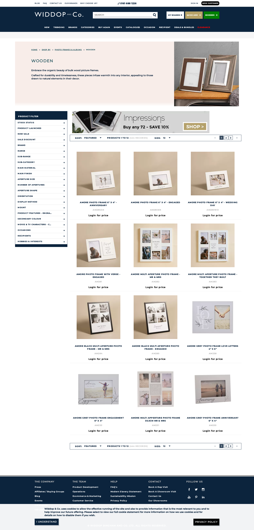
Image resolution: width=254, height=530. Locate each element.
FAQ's (113, 487)
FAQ (45, 3)
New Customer (210, 3)
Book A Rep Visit (158, 487)
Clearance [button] (203, 27)
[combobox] (92, 138)
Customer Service (83, 500)
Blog (37, 3)
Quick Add (194, 15)
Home (34, 50)
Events (118, 27)
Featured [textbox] (90, 138)
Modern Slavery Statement (125, 491)
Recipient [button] (164, 27)
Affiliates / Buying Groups (49, 491)
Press (38, 487)
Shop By (46, 50)
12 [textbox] (164, 138)
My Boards (174, 15)
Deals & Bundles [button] (184, 27)
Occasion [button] (149, 27)
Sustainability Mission (123, 496)
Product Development (85, 487)
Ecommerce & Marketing (87, 496)
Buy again (104, 27)
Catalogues (133, 27)
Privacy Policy (118, 500)
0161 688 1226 (127, 3)
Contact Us (56, 3)
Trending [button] (58, 27)
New (47, 27)
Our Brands (71, 3)
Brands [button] (72, 27)
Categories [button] (87, 27)
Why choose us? (89, 3)
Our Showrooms (157, 500)
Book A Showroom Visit (162, 491)
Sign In (194, 3)
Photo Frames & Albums (68, 50)
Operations (79, 491)
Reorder (211, 15)
